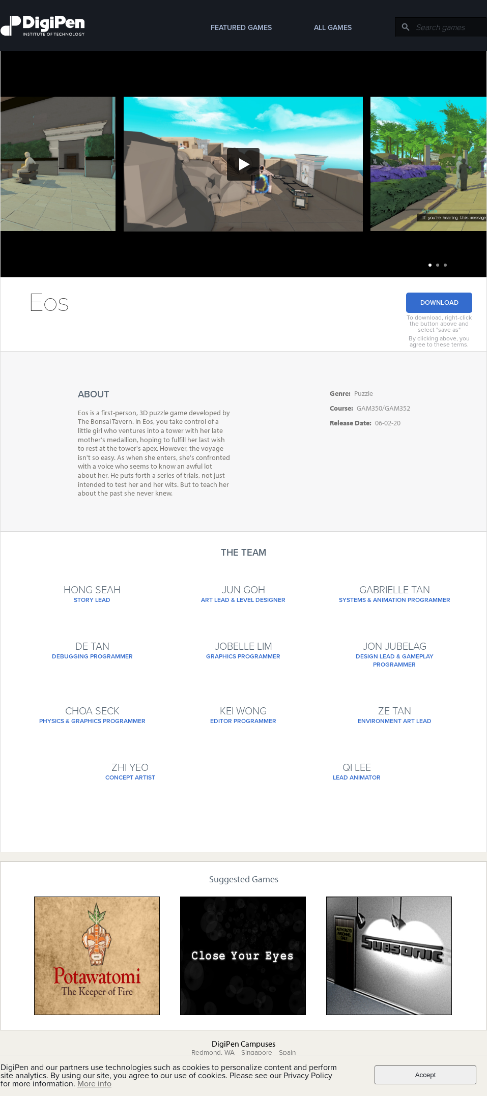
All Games (333, 27)
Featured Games (241, 27)
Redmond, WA (213, 1053)
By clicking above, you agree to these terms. (439, 341)
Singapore (256, 1053)
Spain (287, 1053)
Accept (425, 1075)
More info (94, 1084)
